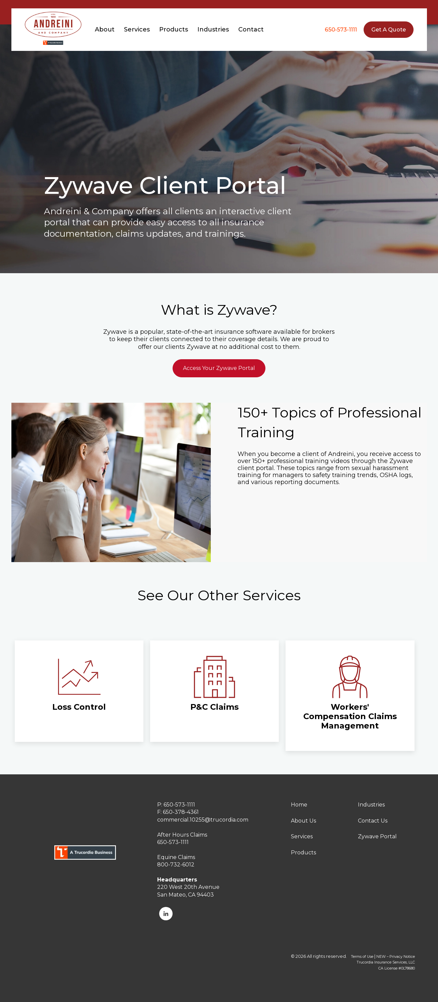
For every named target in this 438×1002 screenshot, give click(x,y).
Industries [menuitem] (213, 29)
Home (299, 804)
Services (302, 836)
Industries (371, 804)
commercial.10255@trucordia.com (202, 820)
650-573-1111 (341, 29)
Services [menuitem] (137, 29)
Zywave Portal (377, 836)
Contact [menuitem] (251, 29)
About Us (303, 821)
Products (303, 852)
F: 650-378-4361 (178, 812)
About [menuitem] (105, 29)
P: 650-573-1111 (176, 804)
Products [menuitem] (173, 29)
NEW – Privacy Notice (395, 956)
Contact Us (372, 821)
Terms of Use (362, 956)
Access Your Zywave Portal (219, 368)
